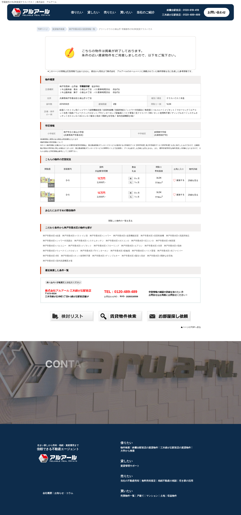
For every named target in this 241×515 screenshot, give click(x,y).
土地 (162, 495)
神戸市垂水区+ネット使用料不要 (75, 256)
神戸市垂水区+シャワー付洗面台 (57, 241)
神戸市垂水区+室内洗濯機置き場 (57, 261)
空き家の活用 (186, 480)
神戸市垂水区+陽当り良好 (133, 256)
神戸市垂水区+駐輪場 (120, 251)
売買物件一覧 (127, 495)
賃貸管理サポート (129, 465)
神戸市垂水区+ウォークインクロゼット (60, 251)
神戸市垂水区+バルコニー (54, 246)
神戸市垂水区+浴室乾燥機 (152, 235)
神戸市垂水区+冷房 (153, 246)
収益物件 (172, 495)
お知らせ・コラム (63, 493)
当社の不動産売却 (129, 480)
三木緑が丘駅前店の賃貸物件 (175, 447)
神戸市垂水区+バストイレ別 (75, 235)
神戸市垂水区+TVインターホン (94, 251)
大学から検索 (127, 450)
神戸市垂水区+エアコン (132, 246)
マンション (152, 495)
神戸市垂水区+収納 (172, 246)
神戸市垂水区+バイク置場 (143, 251)
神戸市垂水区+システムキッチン (89, 241)
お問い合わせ (217, 12)
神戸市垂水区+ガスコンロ (117, 241)
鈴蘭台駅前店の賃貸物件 (145, 447)
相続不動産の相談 (167, 480)
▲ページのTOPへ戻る (191, 327)
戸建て (140, 495)
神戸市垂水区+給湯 (51, 235)
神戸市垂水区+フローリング (106, 246)
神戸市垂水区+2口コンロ (142, 241)
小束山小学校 (78, 132)
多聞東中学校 (160, 132)
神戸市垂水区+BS (51, 256)
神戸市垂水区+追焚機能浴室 (126, 235)
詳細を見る (193, 180)
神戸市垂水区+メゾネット (80, 246)
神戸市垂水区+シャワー (100, 235)
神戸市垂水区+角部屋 (165, 241)
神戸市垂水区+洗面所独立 (177, 235)
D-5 (67, 180)
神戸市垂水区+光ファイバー (170, 251)
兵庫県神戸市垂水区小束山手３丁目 (76, 98)
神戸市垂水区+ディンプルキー (106, 256)
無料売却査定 (149, 480)
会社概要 (47, 493)
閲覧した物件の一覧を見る (120, 220)
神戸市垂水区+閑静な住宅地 (160, 256)
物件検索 (125, 447)
